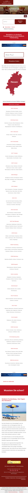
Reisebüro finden (20, 22)
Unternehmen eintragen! (14, 104)
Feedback (7, 477)
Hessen (13, 27)
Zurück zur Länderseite (8, 381)
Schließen (21, 492)
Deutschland (6, 27)
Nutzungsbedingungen (20, 477)
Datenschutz (12, 477)
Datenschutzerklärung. (13, 492)
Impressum (23, 479)
